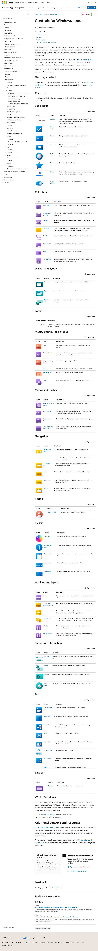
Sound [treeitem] (9, 163)
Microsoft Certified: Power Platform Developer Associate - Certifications (56, 917)
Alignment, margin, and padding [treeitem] (16, 85)
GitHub (57, 817)
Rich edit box (47, 742)
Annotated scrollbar (48, 611)
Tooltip (46, 665)
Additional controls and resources (46, 42)
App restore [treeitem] (8, 41)
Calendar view (48, 554)
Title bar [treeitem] (10, 139)
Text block (47, 716)
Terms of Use (70, 942)
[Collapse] (28, 14)
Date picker (47, 563)
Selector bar (47, 480)
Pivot (45, 472)
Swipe (44, 251)
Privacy (42, 942)
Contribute (34, 942)
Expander (45, 596)
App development (53, 14)
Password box (48, 750)
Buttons (52, 119)
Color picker (47, 536)
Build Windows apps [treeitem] (10, 22)
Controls (38, 37)
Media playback (47, 372)
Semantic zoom (47, 618)
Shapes (45, 380)
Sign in (94, 2)
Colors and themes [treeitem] (12, 88)
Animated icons (47, 353)
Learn (36, 14)
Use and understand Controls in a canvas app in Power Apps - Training (56, 907)
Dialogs (46, 282)
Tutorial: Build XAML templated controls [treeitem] (17, 143)
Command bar (47, 411)
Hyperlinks (53, 145)
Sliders (52, 172)
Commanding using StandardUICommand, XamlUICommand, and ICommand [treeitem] (18, 101)
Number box (47, 758)
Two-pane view (47, 633)
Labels (45, 767)
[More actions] (94, 14)
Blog (26, 942)
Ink (44, 369)
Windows (43, 14)
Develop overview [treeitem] (9, 25)
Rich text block (48, 725)
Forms (43, 324)
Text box (46, 733)
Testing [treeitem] (7, 77)
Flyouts (46, 291)
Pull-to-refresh (47, 259)
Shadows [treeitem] (9, 161)
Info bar (46, 674)
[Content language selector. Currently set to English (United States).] (11, 937)
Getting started (40, 35)
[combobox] (16, 18)
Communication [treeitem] (10, 47)
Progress (46, 656)
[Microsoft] (3, 2)
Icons (44, 345)
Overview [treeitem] (8, 30)
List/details (47, 458)
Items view (46, 205)
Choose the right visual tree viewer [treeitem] (17, 169)
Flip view (45, 221)
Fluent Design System (85, 59)
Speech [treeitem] (7, 74)
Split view (45, 626)
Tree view (45, 236)
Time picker (47, 572)
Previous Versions (17, 942)
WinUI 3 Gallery (41, 40)
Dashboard (91, 8)
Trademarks (79, 942)
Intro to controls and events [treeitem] (16, 96)
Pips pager (46, 228)
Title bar (50, 786)
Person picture (51, 512)
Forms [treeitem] (10, 114)
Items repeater (47, 244)
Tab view (46, 488)
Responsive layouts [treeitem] (12, 158)
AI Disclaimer (6, 942)
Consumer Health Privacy (55, 942)
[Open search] (89, 2)
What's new (81, 8)
